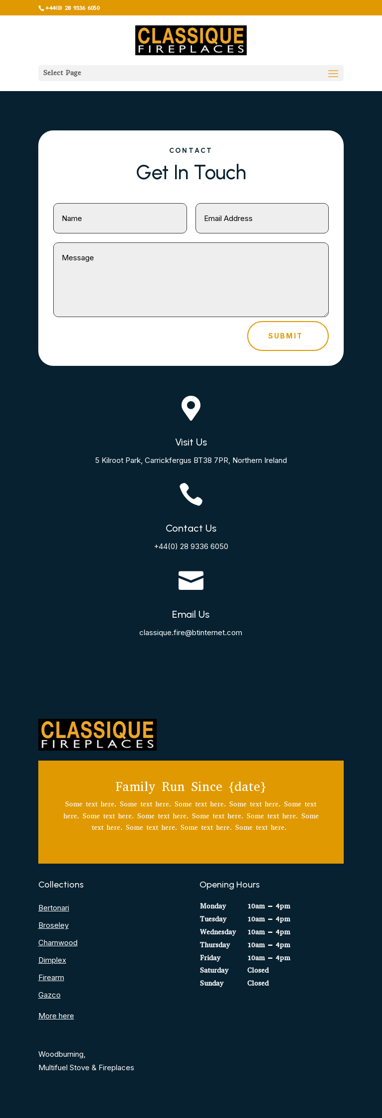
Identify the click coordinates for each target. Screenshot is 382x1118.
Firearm (51, 977)
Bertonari (53, 907)
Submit (285, 336)
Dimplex (52, 960)
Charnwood (58, 942)
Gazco (49, 995)
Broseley (53, 925)
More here (56, 1015)
